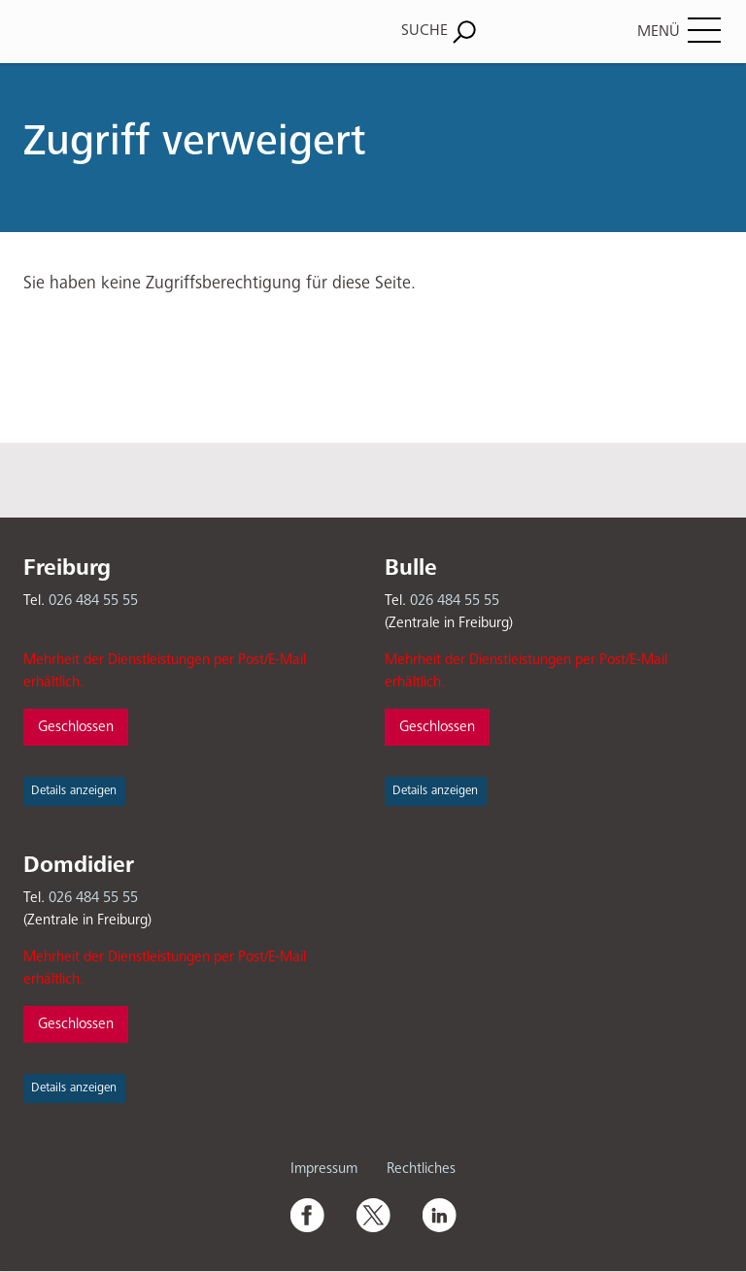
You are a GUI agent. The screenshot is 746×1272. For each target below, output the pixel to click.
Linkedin (439, 1214)
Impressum (323, 1168)
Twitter (373, 1214)
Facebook (306, 1214)
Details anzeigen (74, 791)
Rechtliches (421, 1168)
